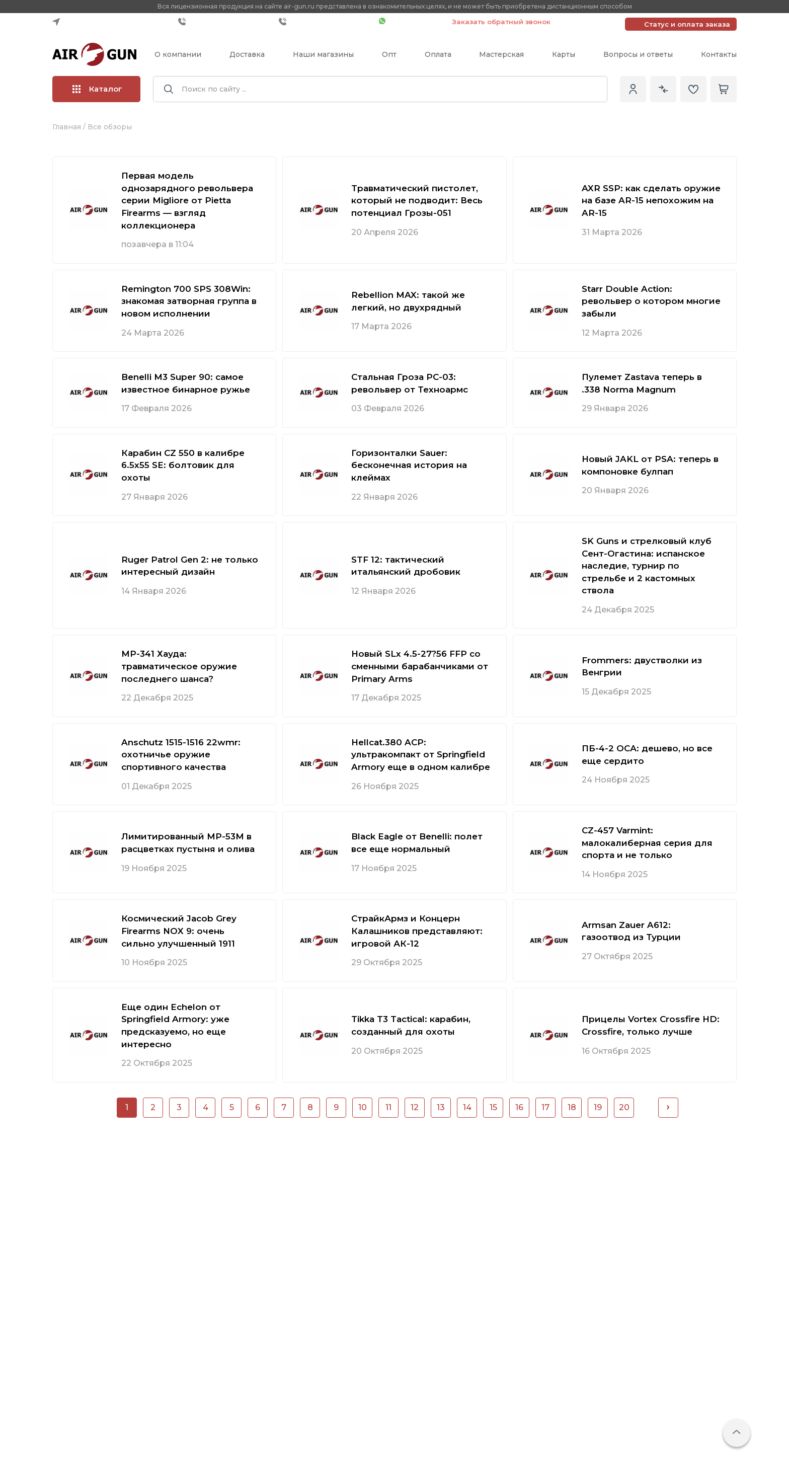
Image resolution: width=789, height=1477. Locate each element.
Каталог (97, 89)
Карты (563, 54)
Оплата (438, 54)
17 (545, 1107)
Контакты (719, 54)
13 (441, 1107)
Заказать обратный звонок (501, 22)
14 (467, 1107)
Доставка (247, 54)
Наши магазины (323, 54)
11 (388, 1107)
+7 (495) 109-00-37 (326, 22)
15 (493, 1107)
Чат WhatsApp (410, 22)
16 (519, 1107)
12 (415, 1107)
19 (598, 1107)
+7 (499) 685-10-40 (226, 22)
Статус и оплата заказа (687, 24)
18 (572, 1107)
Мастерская (501, 54)
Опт (389, 54)
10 (362, 1107)
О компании (177, 54)
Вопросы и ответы (638, 54)
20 (624, 1107)
